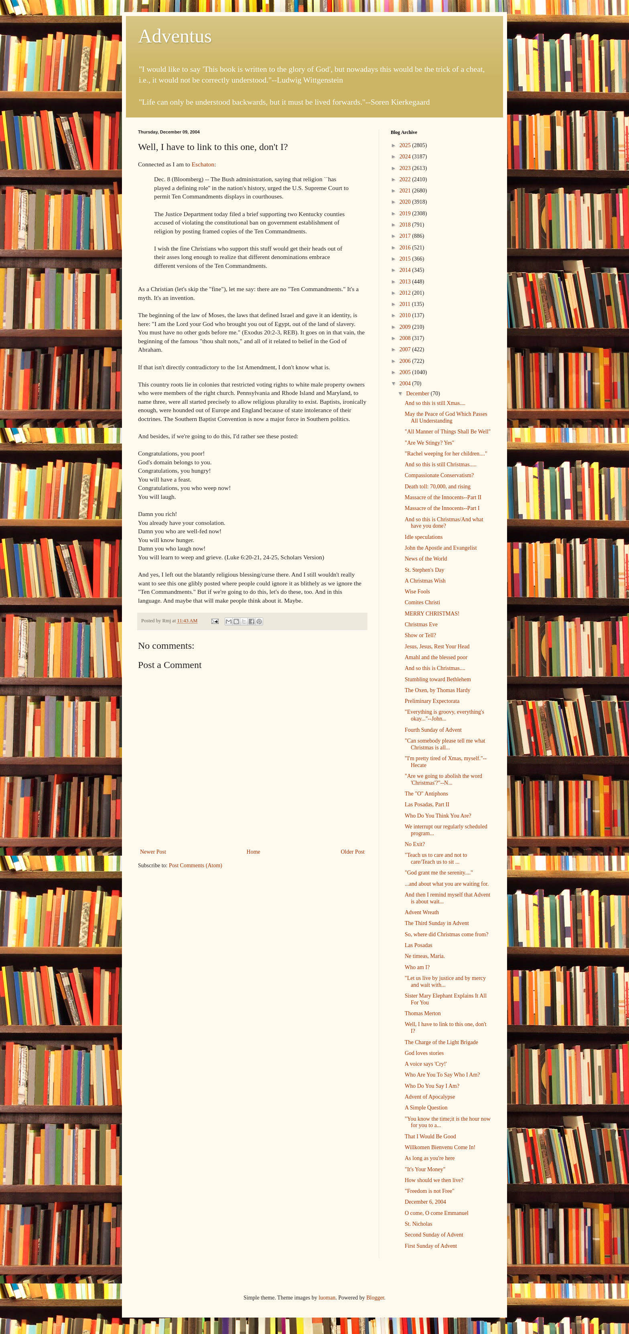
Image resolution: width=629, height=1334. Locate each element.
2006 (406, 361)
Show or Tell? (420, 635)
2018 (406, 225)
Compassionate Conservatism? (439, 475)
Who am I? (417, 967)
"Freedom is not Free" (430, 1191)
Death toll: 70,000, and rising (438, 487)
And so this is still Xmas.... (435, 403)
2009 (406, 327)
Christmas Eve (421, 624)
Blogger (375, 1298)
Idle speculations (423, 537)
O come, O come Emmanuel (437, 1213)
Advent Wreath (422, 912)
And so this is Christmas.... (435, 668)
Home (253, 852)
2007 (406, 349)
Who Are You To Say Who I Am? (442, 1075)
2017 (406, 236)
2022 (406, 179)
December (418, 394)
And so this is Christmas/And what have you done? (444, 522)
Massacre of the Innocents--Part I (442, 508)
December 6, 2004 (425, 1202)
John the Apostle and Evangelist (441, 548)
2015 (406, 259)
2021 (406, 191)
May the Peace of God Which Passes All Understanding (446, 417)
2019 (406, 214)
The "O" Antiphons (426, 794)
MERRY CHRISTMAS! (432, 614)
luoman (327, 1298)
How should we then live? (434, 1180)
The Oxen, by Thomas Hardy (437, 690)
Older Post (353, 852)
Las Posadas (418, 945)
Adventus (175, 36)
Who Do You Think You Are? (438, 816)
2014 (406, 270)
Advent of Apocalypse (430, 1097)
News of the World (426, 559)
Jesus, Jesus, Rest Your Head (437, 647)
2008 (406, 338)
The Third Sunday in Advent (437, 923)
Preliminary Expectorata (432, 701)
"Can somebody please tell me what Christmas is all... (445, 744)
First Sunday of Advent (431, 1246)
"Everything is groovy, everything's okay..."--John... (444, 715)
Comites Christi (422, 602)
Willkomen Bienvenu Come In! (440, 1147)
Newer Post (153, 852)
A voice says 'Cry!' (426, 1064)
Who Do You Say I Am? (432, 1086)
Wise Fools (417, 592)
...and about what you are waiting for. (447, 884)
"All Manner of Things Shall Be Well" (448, 432)
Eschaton (203, 164)
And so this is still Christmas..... (441, 465)
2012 (406, 293)
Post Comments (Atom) (195, 865)
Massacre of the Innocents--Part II (443, 497)
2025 (406, 145)
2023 (406, 168)
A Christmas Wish (425, 581)
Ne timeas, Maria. (425, 956)
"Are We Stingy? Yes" (430, 443)
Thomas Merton (423, 1013)
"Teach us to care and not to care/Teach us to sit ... (436, 858)
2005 (406, 372)
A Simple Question (426, 1108)
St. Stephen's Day (424, 570)
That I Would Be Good (430, 1137)
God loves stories (424, 1053)
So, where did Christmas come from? (446, 934)
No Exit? (415, 844)
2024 (406, 157)
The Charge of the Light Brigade (441, 1042)
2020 (406, 202)
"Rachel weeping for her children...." (446, 454)
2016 (406, 248)
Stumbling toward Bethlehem (438, 679)
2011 (406, 304)
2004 (406, 384)
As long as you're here (430, 1158)
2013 (406, 282)
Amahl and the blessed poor (436, 657)
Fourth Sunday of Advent (433, 730)
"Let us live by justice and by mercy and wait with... (445, 981)
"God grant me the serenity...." (439, 873)
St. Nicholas (418, 1224)
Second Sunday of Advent (434, 1235)
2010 (406, 315)
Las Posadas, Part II (427, 805)
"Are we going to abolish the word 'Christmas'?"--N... (443, 779)
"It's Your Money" (425, 1169)
